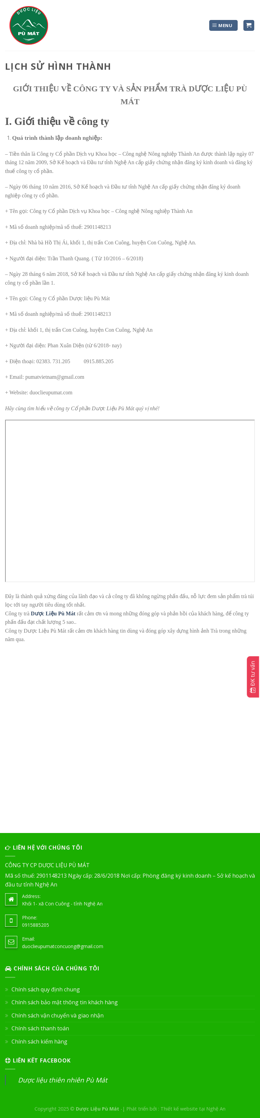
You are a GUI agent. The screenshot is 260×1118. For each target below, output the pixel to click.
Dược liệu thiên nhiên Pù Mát (62, 1079)
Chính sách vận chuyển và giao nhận (58, 1015)
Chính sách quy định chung (46, 989)
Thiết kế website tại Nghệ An (192, 1108)
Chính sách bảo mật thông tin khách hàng (65, 1002)
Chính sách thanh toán (40, 1028)
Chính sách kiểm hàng (39, 1041)
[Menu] (223, 25)
